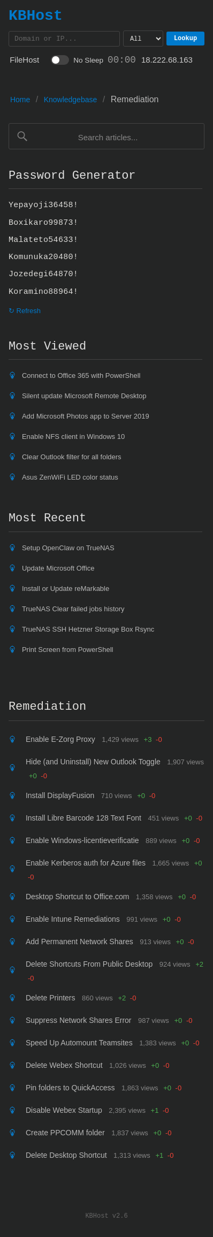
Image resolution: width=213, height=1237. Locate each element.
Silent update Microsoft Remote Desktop (84, 397)
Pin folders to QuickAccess (70, 1089)
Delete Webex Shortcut (64, 1067)
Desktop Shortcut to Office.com (78, 898)
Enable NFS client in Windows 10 (73, 438)
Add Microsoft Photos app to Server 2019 (85, 418)
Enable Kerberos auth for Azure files (86, 864)
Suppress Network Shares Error (79, 1022)
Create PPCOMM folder (65, 1134)
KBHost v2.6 (106, 1216)
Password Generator (72, 177)
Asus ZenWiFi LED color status (70, 479)
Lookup (188, 39)
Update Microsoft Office (58, 570)
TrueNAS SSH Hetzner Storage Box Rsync (88, 631)
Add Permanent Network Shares (79, 943)
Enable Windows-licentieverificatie (82, 842)
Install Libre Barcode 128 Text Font (83, 819)
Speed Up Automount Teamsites (79, 1044)
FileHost (24, 61)
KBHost (36, 15)
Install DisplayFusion (60, 797)
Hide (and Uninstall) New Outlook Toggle (93, 763)
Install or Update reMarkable (65, 590)
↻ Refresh (25, 312)
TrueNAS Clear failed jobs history (73, 610)
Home (20, 101)
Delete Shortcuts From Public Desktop (89, 965)
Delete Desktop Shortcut (66, 1156)
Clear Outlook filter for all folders (71, 458)
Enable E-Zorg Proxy (60, 741)
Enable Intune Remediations (73, 920)
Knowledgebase (70, 101)
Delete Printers (50, 999)
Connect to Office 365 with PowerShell (81, 377)
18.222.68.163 (167, 61)
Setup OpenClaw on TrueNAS (68, 549)
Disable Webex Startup (64, 1111)
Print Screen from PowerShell (67, 651)
